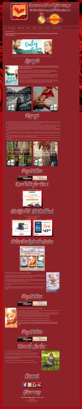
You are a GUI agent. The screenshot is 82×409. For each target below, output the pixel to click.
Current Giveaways (11, 28)
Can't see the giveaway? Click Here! (32, 400)
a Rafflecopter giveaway (32, 401)
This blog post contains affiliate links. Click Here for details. (32, 37)
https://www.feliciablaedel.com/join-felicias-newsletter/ (28, 362)
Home (5, 28)
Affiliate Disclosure (20, 28)
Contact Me (34, 28)
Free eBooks (40, 28)
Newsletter (28, 28)
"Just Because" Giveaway (57, 28)
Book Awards (47, 28)
